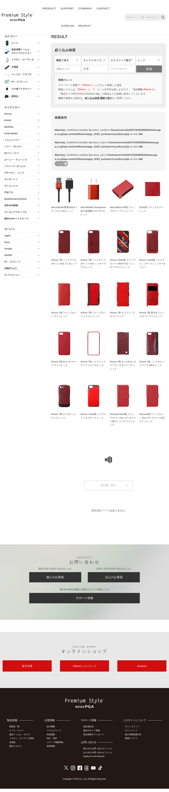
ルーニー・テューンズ (15, 159)
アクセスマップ (54, 734)
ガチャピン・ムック (14, 172)
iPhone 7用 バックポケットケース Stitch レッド (152, 365)
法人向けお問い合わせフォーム (98, 756)
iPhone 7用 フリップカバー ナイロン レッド (93, 316)
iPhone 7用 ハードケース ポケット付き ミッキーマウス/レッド (93, 265)
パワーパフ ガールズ (14, 165)
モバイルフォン (12, 274)
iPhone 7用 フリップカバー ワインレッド (63, 316)
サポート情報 (84, 601)
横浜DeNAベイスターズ (16, 218)
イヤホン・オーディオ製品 (22, 742)
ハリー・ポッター (13, 146)
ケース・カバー (17, 734)
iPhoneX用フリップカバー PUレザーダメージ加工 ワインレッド (152, 420)
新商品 (14, 96)
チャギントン (11, 179)
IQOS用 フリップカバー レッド (151, 210)
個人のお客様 (55, 579)
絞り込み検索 (65, 49)
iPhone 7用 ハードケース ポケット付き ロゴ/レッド (64, 263)
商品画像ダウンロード (94, 738)
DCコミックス (11, 152)
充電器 (13, 746)
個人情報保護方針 (133, 738)
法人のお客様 (114, 579)
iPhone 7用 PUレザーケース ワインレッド (64, 365)
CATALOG (67, 25)
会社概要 (51, 730)
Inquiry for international (94, 760)
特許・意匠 (52, 742)
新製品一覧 (15, 730)
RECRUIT (85, 25)
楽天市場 (27, 669)
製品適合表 (89, 730)
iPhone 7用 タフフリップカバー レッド (122, 316)
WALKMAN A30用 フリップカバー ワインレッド (122, 210)
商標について (131, 742)
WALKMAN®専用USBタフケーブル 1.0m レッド (63, 210)
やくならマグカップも (15, 211)
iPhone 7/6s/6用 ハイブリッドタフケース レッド (93, 418)
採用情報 (51, 750)
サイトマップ (131, 734)
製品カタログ (16, 750)
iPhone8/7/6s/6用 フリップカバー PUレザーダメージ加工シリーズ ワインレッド (123, 421)
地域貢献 (51, 738)
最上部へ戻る (108, 487)
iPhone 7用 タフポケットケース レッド (63, 418)
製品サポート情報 (92, 734)
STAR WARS (11, 133)
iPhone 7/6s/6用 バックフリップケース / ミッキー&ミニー (152, 265)
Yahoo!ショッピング (84, 669)
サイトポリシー (132, 730)
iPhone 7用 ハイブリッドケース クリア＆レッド (93, 365)
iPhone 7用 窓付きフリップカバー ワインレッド (152, 316)
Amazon (142, 669)
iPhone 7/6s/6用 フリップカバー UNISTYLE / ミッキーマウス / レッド (122, 265)
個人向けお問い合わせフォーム (98, 752)
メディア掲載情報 (55, 746)
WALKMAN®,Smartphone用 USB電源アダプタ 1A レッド (93, 212)
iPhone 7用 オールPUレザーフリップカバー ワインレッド (123, 367)
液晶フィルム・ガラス (20, 738)
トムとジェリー (12, 139)
